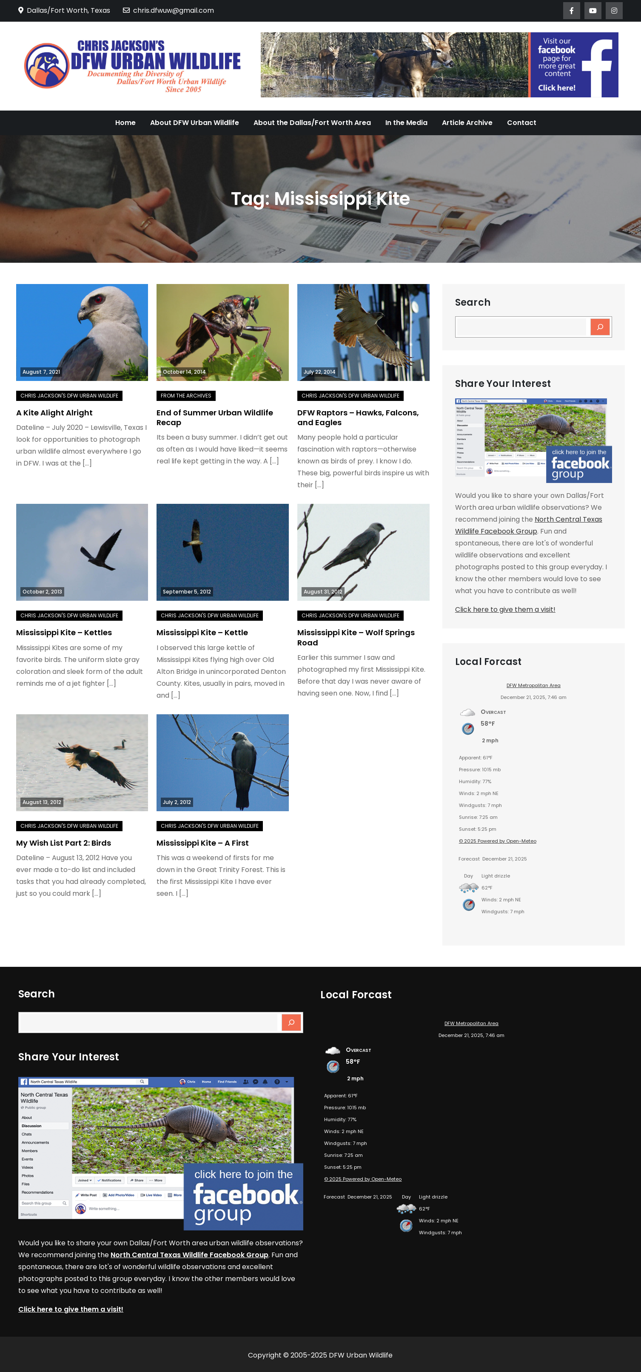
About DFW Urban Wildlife (194, 123)
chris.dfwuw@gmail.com (168, 10)
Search (472, 303)
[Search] (600, 326)
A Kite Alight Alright (54, 412)
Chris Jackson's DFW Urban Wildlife (69, 395)
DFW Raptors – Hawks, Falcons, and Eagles (358, 417)
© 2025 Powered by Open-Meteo (497, 841)
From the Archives (186, 395)
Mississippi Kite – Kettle (202, 632)
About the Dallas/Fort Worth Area (312, 123)
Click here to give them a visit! (505, 609)
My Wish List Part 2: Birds (63, 843)
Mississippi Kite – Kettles (64, 632)
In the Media (406, 123)
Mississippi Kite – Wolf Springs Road (356, 637)
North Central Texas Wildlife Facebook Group (189, 1255)
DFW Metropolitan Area (534, 685)
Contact (521, 123)
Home (125, 123)
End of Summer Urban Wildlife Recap (215, 417)
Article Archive (467, 123)
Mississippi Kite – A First (203, 843)
